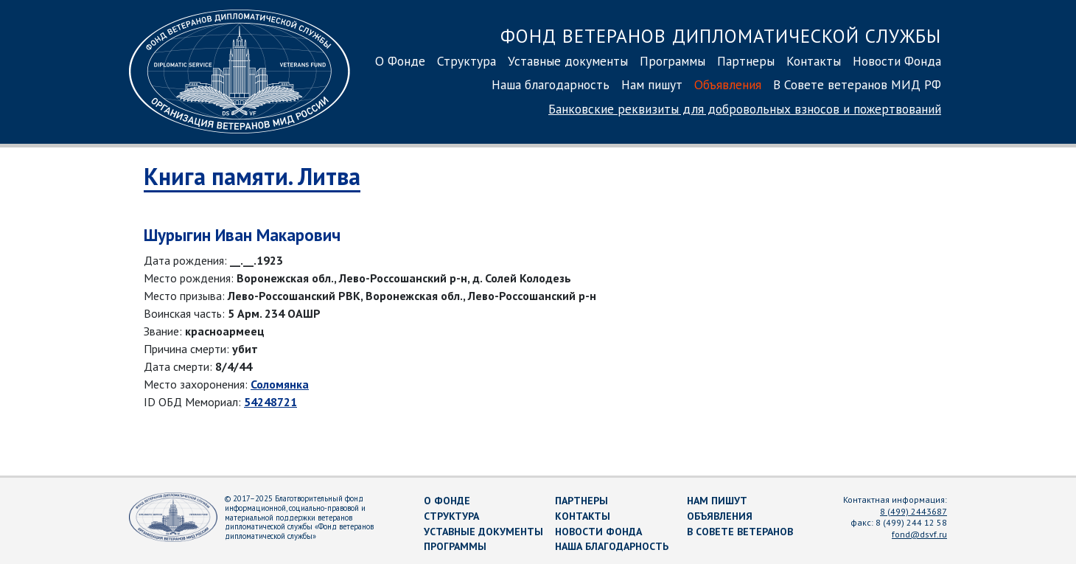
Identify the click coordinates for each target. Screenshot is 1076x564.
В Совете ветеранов (740, 531)
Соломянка (280, 384)
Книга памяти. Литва (252, 176)
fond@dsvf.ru (919, 534)
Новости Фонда (897, 60)
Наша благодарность (550, 84)
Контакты (813, 60)
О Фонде (400, 60)
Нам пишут (651, 84)
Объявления (727, 84)
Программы (672, 60)
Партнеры (746, 60)
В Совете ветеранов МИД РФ (857, 84)
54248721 (270, 401)
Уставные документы (568, 60)
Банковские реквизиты (744, 108)
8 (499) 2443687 (913, 511)
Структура (466, 60)
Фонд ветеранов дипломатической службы (720, 36)
